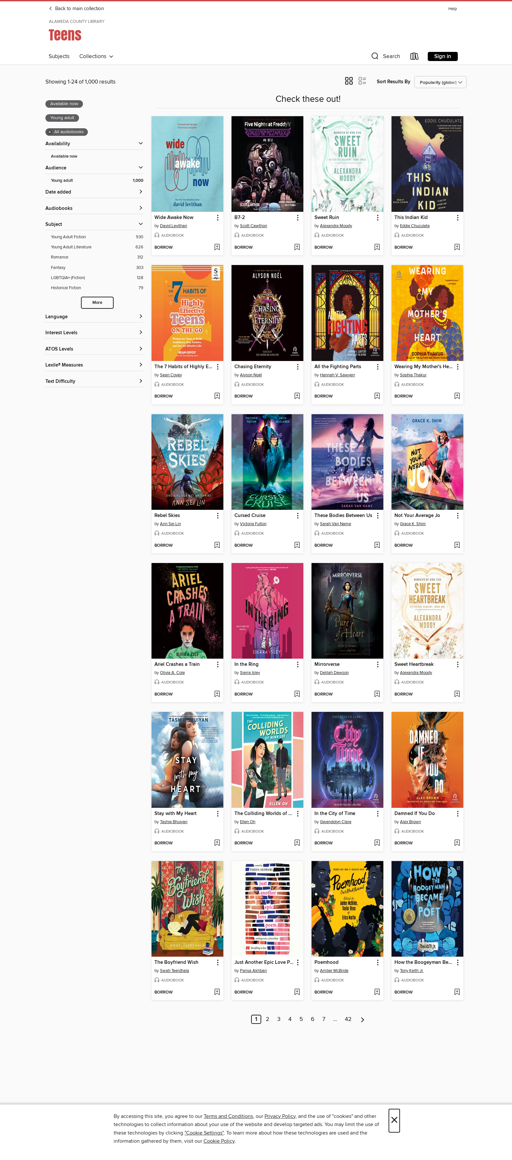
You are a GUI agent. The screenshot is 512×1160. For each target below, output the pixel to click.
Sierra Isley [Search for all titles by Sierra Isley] (250, 672)
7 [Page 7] (323, 1019)
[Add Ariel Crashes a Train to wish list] (217, 694)
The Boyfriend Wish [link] (176, 962)
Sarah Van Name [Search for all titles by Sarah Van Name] (335, 523)
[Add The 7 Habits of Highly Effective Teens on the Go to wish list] (217, 396)
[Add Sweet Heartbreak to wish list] (457, 694)
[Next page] (362, 1019)
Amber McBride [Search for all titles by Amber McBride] (334, 970)
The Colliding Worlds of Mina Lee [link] (264, 814)
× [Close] (394, 1120)
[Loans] (414, 57)
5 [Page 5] (301, 1019)
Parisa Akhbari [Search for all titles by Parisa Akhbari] (253, 970)
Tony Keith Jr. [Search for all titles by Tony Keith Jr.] (412, 970)
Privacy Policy (280, 1116)
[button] (385, 57)
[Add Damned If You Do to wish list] (457, 843)
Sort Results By (393, 82)
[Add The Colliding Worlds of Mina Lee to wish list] (297, 843)
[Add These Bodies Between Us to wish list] (377, 545)
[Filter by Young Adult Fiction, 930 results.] (97, 237)
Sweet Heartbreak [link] (414, 664)
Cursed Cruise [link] (249, 516)
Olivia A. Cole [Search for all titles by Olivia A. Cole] (172, 672)
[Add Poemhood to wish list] (377, 992)
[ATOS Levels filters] (94, 349)
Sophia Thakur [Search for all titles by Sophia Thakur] (413, 375)
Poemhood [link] (326, 962)
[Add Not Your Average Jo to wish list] (457, 545)
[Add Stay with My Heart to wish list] (217, 843)
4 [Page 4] (290, 1019)
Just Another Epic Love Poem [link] (264, 962)
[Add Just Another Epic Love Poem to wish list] (297, 992)
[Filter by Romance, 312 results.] (97, 257)
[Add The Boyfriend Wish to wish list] (217, 992)
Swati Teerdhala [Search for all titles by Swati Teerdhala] (174, 970)
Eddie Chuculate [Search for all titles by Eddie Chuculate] (415, 225)
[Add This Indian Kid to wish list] (457, 247)
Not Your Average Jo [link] (417, 516)
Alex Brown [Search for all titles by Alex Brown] (410, 821)
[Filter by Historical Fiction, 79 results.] (97, 288)
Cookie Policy (218, 1141)
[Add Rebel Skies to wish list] (217, 545)
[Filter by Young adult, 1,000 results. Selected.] (97, 180)
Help (452, 9)
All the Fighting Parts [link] (337, 367)
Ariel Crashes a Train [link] (177, 664)
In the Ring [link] (246, 664)
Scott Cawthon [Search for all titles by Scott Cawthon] (253, 225)
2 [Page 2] (267, 1019)
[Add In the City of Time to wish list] (377, 843)
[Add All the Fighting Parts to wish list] (377, 396)
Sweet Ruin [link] (326, 218)
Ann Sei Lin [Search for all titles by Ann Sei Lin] (170, 523)
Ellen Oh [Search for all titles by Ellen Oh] (247, 821)
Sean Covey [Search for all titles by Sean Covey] (171, 375)
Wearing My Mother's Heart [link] (424, 367)
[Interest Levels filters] (94, 333)
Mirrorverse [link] (327, 664)
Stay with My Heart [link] (175, 814)
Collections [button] (96, 56)
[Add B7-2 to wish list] (297, 247)
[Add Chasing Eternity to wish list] (297, 396)
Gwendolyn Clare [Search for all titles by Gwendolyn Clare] (335, 821)
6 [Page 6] (312, 1019)
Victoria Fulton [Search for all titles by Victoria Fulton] (253, 523)
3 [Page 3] (278, 1019)
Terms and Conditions (228, 1116)
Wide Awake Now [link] (173, 218)
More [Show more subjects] (97, 303)
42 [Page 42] (348, 1019)
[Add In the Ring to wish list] (297, 694)
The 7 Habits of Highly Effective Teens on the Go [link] (184, 367)
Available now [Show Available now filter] (64, 156)
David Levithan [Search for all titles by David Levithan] (173, 225)
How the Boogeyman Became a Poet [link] (424, 962)
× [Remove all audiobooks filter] (49, 132)
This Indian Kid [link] (411, 218)
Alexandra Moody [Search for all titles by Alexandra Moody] (336, 225)
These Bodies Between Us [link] (343, 516)
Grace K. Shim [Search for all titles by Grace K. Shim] (413, 523)
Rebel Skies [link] (167, 516)
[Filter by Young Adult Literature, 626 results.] (97, 247)
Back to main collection (76, 9)
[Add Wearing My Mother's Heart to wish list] (457, 396)
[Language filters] (94, 317)
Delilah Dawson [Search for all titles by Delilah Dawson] (334, 672)
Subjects (59, 56)
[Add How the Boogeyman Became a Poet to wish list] (457, 992)
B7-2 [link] (239, 218)
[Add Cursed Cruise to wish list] (297, 545)
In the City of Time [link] (334, 814)
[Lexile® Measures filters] (94, 365)
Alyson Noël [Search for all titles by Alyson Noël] (251, 375)
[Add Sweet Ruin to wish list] (377, 247)
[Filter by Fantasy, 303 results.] (97, 267)
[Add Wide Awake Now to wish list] (217, 247)
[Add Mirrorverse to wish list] (377, 694)
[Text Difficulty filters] (94, 381)
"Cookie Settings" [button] (204, 1133)
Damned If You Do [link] (414, 814)
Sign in (442, 56)
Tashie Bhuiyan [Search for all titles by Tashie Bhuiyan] (173, 821)
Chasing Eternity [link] (252, 367)
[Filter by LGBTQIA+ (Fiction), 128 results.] (97, 277)
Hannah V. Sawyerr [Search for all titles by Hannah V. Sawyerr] (337, 375)
